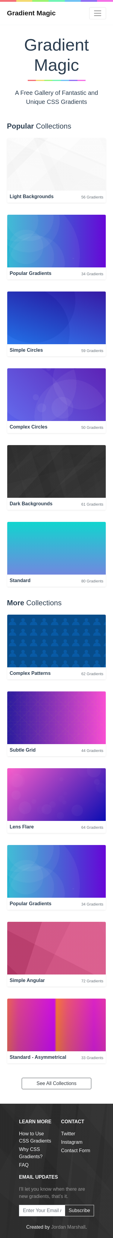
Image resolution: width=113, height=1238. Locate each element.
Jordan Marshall (68, 1227)
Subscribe (79, 1210)
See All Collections (56, 1083)
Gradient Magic (31, 13)
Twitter (68, 1133)
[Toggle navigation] (97, 13)
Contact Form (75, 1150)
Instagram (72, 1142)
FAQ (24, 1165)
